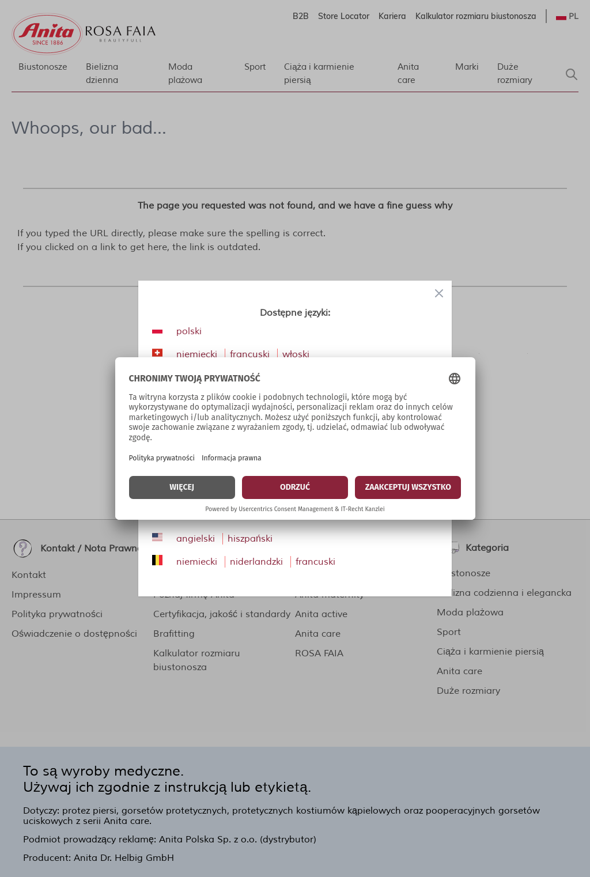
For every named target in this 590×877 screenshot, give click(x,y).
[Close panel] (439, 293)
